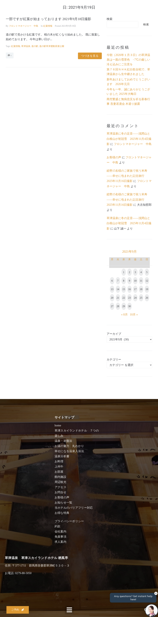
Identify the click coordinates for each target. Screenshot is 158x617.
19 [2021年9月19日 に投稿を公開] (147, 289)
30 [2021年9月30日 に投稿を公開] (129, 306)
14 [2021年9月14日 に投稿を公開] (118, 289)
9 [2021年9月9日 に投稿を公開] (129, 280)
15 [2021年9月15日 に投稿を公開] (123, 289)
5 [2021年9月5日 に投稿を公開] (147, 272)
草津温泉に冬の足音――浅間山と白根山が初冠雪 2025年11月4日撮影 (129, 139)
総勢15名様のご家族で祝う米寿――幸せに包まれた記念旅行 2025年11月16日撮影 (127, 176)
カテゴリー (114, 359)
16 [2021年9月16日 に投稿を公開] (129, 289)
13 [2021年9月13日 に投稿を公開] (112, 289)
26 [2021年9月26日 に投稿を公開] (147, 297)
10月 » (134, 314)
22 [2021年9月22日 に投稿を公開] (123, 297)
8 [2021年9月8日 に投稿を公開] (123, 280)
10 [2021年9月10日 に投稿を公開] (135, 280)
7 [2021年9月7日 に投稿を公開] (118, 280)
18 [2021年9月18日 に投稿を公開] (141, 289)
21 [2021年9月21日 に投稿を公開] (118, 297)
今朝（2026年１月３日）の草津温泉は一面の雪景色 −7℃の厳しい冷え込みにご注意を (128, 59)
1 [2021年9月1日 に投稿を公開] (123, 272)
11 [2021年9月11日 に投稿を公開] (141, 280)
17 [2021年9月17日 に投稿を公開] (135, 289)
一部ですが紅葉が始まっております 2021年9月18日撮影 (48, 19)
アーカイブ (114, 333)
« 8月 (124, 314)
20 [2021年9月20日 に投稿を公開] (112, 297)
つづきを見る (90, 55)
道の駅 (34, 46)
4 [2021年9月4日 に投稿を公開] (141, 272)
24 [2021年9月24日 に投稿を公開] (135, 297)
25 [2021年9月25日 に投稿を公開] (141, 297)
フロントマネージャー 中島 (23, 26)
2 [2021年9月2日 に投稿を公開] (129, 272)
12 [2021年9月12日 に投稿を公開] (147, 280)
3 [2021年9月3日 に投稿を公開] (135, 272)
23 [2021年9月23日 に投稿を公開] (129, 297)
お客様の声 (114, 157)
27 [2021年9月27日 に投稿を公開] (112, 306)
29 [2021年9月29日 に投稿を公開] (123, 306)
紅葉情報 (47, 26)
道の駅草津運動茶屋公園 (51, 46)
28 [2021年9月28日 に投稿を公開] (118, 306)
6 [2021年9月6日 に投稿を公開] (112, 280)
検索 (109, 19)
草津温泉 (25, 46)
